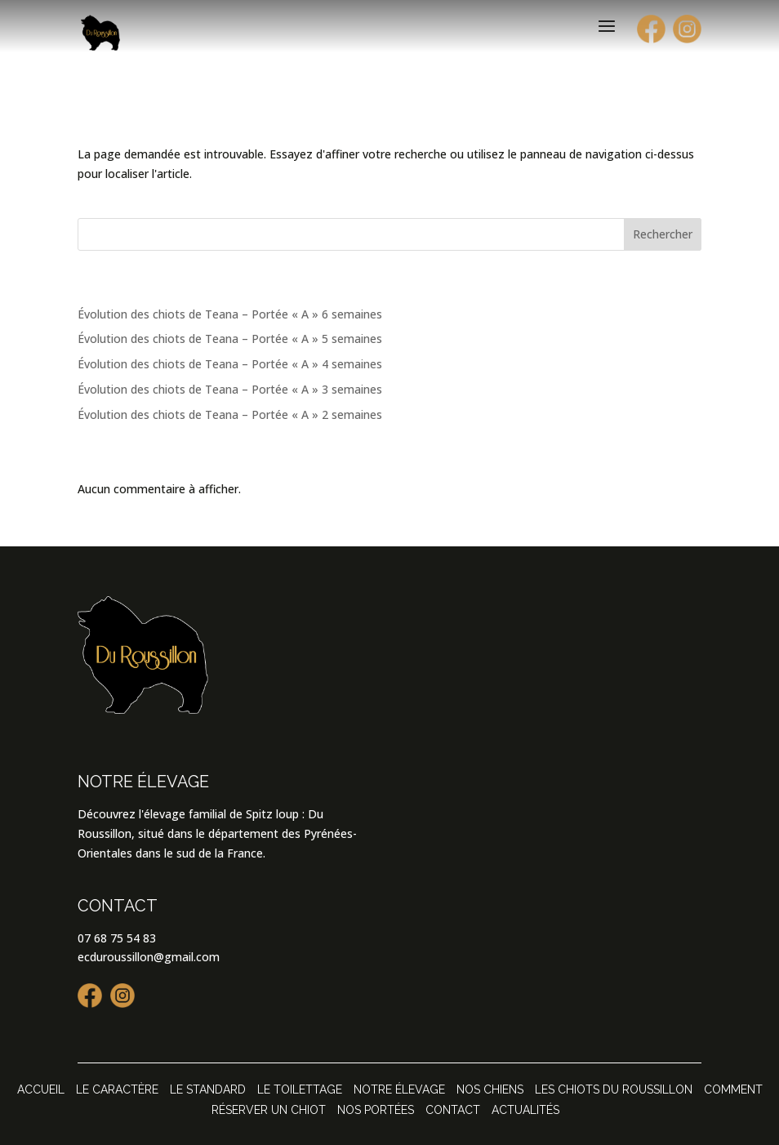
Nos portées (375, 1109)
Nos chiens (489, 1089)
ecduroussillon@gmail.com (149, 957)
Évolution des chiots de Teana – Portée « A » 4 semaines (230, 364)
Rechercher (662, 234)
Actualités (525, 1109)
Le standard (208, 1089)
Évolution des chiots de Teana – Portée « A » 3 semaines (230, 389)
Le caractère (117, 1089)
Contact (452, 1109)
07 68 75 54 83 (117, 938)
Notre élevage (399, 1089)
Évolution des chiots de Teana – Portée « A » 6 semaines (230, 314)
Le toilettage (299, 1089)
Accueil (41, 1089)
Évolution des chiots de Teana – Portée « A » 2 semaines (230, 414)
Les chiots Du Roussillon (613, 1089)
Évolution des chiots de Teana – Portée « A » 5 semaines (230, 338)
